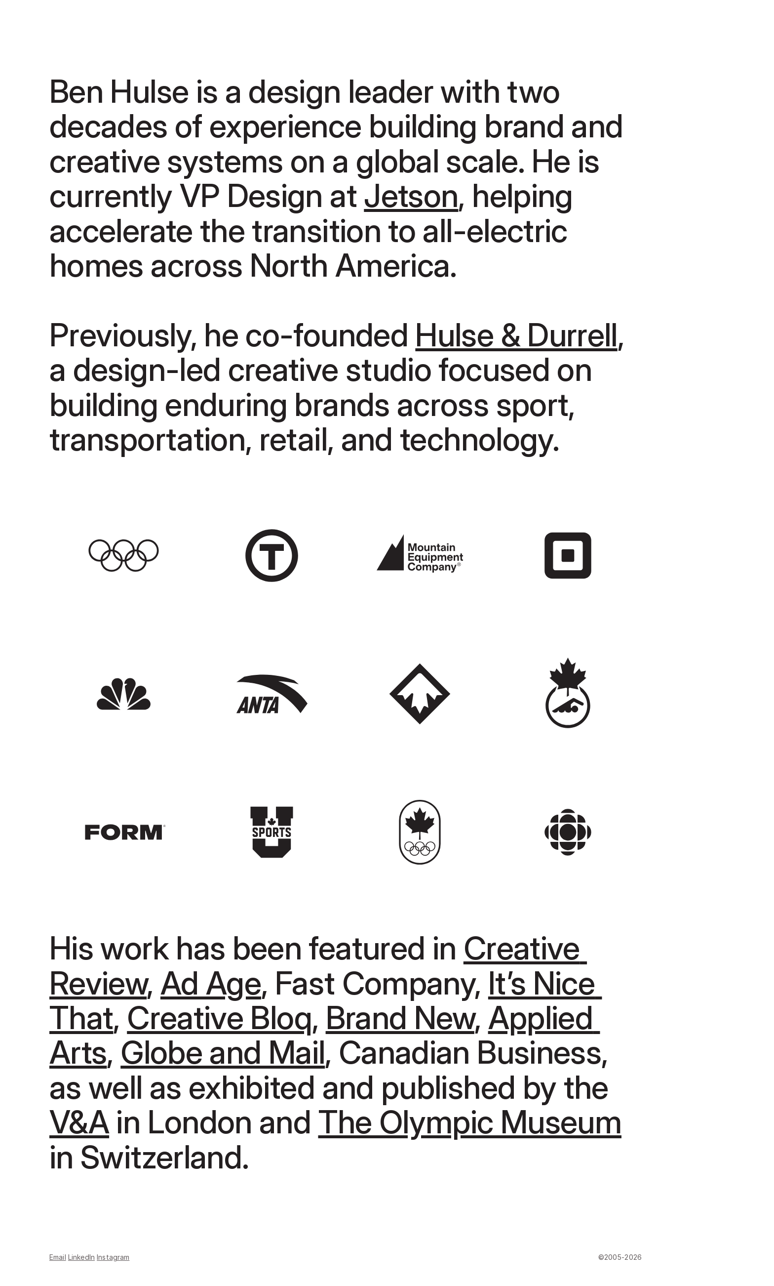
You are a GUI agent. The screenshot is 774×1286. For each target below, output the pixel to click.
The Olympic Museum (469, 1122)
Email (57, 1257)
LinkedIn (81, 1257)
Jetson (411, 195)
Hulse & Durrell (516, 335)
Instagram (113, 1257)
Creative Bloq (219, 1017)
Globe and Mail (222, 1052)
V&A (79, 1122)
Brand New (400, 1017)
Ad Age (210, 983)
